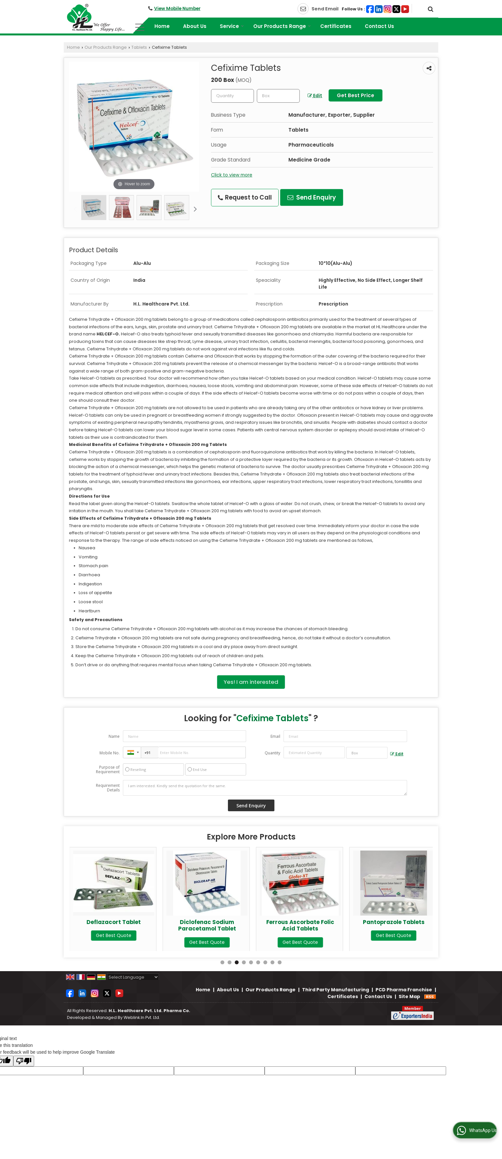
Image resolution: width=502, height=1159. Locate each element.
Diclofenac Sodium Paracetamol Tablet (300, 925)
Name (114, 736)
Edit (315, 95)
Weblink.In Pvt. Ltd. (142, 1017)
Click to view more (231, 175)
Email (275, 736)
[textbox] (278, 96)
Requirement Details (108, 787)
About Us (194, 26)
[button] (177, 8)
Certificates (335, 26)
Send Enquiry (311, 197)
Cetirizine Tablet (113, 922)
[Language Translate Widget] (133, 977)
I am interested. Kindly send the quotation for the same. (265, 788)
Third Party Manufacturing (335, 989)
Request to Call (245, 197)
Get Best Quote (113, 935)
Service (232, 26)
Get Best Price (355, 95)
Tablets (139, 47)
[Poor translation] (23, 1061)
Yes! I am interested (251, 682)
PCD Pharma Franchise (404, 989)
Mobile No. (109, 753)
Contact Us (379, 26)
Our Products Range (282, 26)
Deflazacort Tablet (207, 922)
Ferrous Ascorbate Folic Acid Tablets (394, 925)
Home (162, 26)
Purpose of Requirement (108, 769)
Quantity (272, 753)
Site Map (409, 996)
